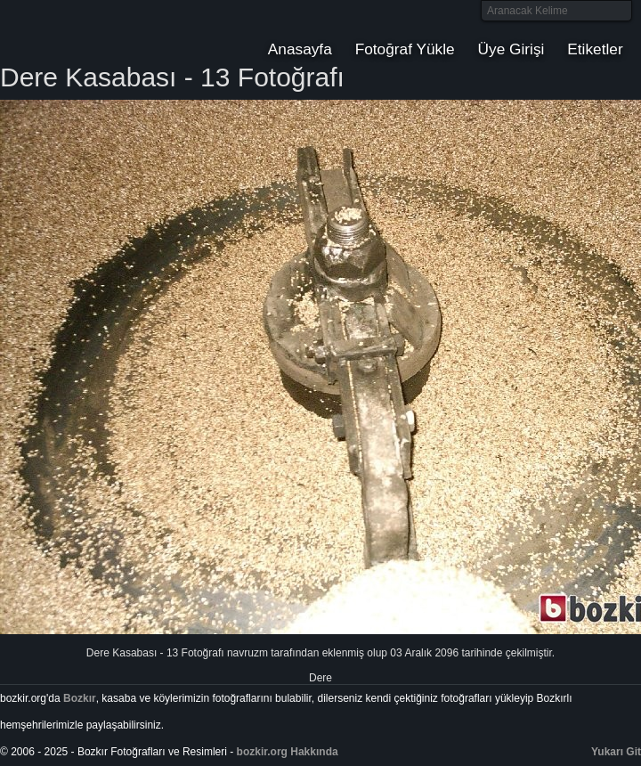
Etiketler (594, 49)
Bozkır (120, 31)
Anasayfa (300, 49)
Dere (320, 678)
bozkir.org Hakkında (287, 752)
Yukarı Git (616, 752)
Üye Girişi (511, 49)
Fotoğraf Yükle (405, 49)
